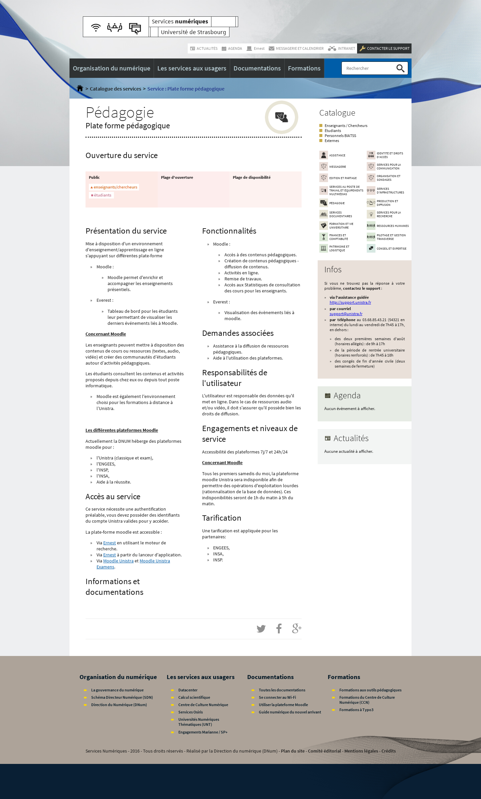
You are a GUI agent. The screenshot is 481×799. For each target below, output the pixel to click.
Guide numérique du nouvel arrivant (290, 711)
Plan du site (293, 751)
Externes (332, 140)
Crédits (388, 751)
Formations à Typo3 (356, 709)
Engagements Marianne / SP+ (202, 732)
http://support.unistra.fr (350, 302)
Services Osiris (190, 711)
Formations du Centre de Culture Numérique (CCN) (367, 700)
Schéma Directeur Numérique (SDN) (122, 697)
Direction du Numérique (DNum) (119, 704)
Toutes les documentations (282, 689)
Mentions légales (361, 751)
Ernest (109, 543)
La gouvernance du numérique (117, 689)
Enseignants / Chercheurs (346, 125)
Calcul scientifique (194, 697)
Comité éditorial (324, 751)
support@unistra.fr (346, 313)
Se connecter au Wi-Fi (277, 697)
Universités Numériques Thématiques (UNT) (198, 722)
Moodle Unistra (118, 561)
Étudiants (333, 130)
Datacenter (187, 689)
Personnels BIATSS (340, 135)
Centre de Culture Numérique (203, 704)
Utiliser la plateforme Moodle (283, 704)
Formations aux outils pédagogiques (370, 689)
